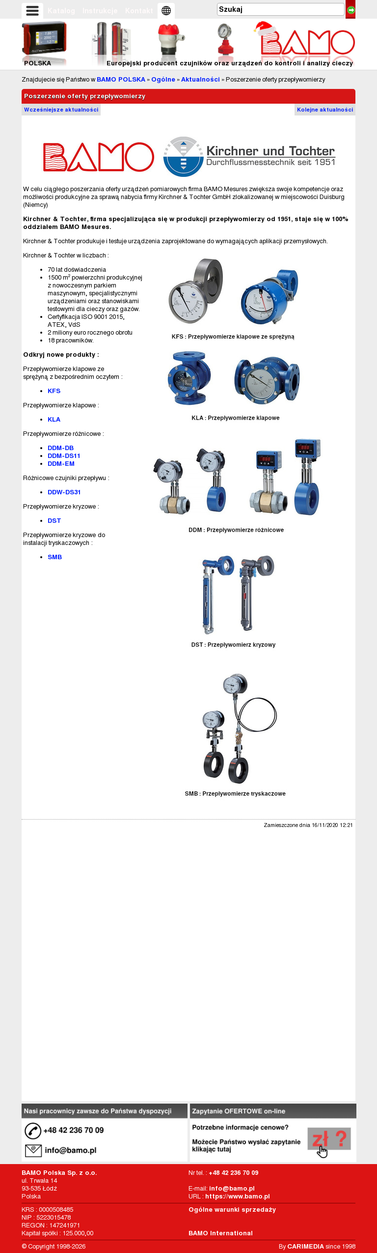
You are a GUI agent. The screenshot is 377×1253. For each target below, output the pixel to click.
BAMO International (220, 1233)
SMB (55, 557)
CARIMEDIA (305, 1246)
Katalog (61, 11)
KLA (54, 419)
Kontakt (139, 11)
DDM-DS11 (64, 455)
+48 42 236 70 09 (233, 1172)
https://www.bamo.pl (237, 1196)
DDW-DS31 (64, 492)
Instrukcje (100, 11)
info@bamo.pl (232, 1188)
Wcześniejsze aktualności (61, 110)
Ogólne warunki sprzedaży (232, 1209)
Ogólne (163, 79)
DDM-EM (61, 463)
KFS (54, 391)
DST (54, 520)
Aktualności (200, 79)
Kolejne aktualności (325, 110)
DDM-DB (61, 448)
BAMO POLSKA (121, 79)
